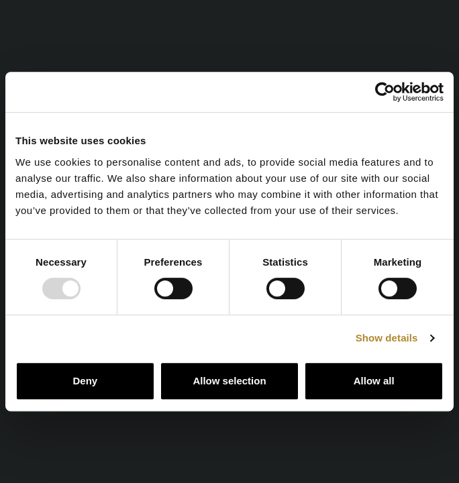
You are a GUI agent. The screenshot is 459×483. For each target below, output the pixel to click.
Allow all (374, 380)
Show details (387, 337)
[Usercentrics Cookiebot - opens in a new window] (385, 92)
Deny (84, 380)
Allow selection (229, 380)
